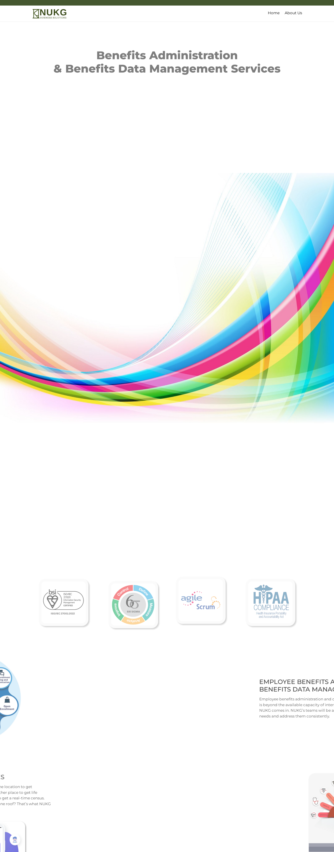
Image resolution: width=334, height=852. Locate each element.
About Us (293, 13)
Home (274, 13)
